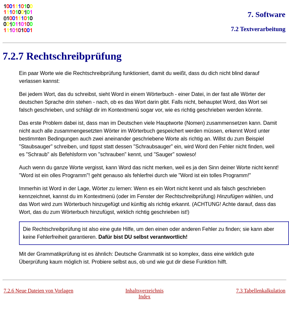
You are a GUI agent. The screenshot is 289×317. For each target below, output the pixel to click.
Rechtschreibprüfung (74, 56)
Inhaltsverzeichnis (144, 290)
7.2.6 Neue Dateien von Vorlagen (38, 290)
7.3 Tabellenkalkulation (260, 290)
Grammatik (151, 254)
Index (144, 296)
